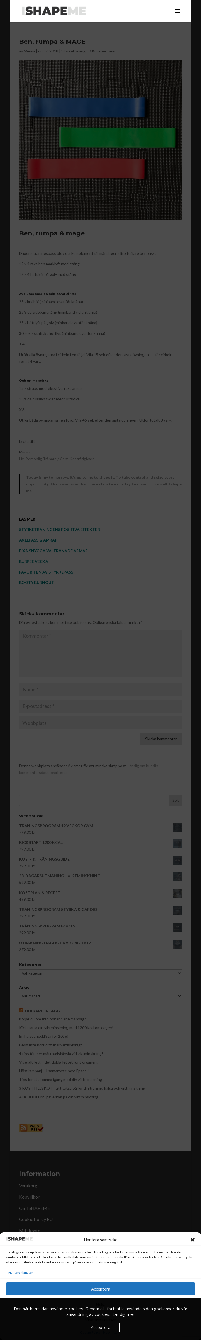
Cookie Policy (90, 1332)
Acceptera (100, 1288)
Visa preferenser (100, 1319)
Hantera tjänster (20, 1272)
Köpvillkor (110, 1332)
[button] (192, 1240)
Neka (100, 1304)
